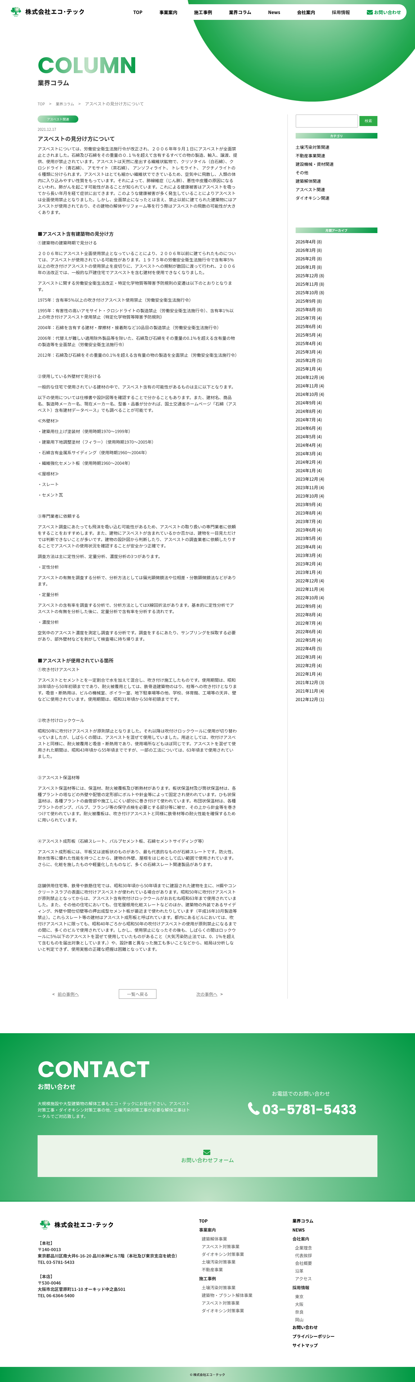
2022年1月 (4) (309, 674)
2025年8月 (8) (309, 309)
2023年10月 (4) (310, 496)
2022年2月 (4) (309, 665)
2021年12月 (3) (310, 682)
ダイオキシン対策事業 (223, 1254)
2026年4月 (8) (309, 241)
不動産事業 (212, 1269)
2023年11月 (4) (310, 487)
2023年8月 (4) (309, 513)
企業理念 (303, 1248)
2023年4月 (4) (309, 546)
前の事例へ (68, 994)
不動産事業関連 (310, 155)
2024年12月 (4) (310, 377)
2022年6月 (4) (309, 631)
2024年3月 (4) (309, 453)
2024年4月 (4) (309, 445)
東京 (299, 1296)
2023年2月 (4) (309, 563)
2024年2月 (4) (309, 462)
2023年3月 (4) (309, 555)
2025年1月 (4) (309, 368)
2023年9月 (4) (309, 504)
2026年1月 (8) (309, 267)
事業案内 (168, 12)
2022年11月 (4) (310, 589)
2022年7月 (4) (309, 623)
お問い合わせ (384, 12)
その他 (302, 172)
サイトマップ (305, 1345)
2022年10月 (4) (310, 597)
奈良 (299, 1312)
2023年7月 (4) (309, 521)
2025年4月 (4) (309, 343)
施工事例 (203, 12)
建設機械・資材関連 (315, 164)
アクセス (303, 1278)
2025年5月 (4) (309, 335)
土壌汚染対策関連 (313, 147)
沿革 (299, 1271)
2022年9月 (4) (309, 606)
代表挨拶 (303, 1255)
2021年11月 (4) (310, 691)
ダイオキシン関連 (313, 198)
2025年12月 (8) (310, 275)
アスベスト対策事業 (221, 1246)
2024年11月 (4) (310, 385)
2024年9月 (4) (309, 402)
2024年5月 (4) (309, 436)
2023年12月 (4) (310, 479)
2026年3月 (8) (309, 250)
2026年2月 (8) (309, 258)
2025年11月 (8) (310, 284)
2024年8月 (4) (309, 411)
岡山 (299, 1319)
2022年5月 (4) (309, 640)
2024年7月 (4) (309, 419)
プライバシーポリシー (313, 1336)
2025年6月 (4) (309, 326)
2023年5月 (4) (309, 538)
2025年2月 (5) (309, 360)
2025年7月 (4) (309, 318)
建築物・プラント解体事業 (227, 1295)
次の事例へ (207, 994)
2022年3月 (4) (309, 657)
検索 (368, 121)
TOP (137, 12)
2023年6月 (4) (309, 530)
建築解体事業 (214, 1239)
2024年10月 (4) (310, 394)
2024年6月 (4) (309, 428)
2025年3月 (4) (309, 352)
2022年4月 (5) (309, 648)
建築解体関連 (308, 181)
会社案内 (306, 12)
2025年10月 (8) (310, 292)
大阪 (299, 1304)
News (274, 12)
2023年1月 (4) (309, 572)
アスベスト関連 (58, 119)
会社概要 (303, 1263)
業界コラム (240, 12)
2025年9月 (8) (309, 301)
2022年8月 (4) (309, 614)
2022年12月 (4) (310, 580)
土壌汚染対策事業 (219, 1262)
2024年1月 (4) (309, 470)
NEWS (298, 1230)
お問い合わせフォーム (207, 1157)
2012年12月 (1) (310, 699)
